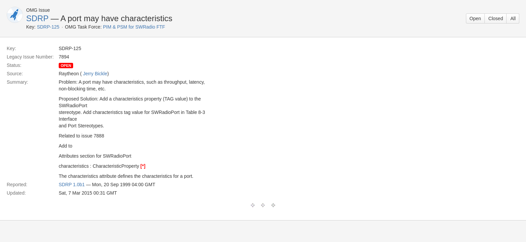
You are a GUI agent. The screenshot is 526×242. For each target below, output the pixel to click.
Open (475, 18)
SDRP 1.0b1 (72, 184)
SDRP (37, 18)
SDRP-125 (48, 27)
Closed (495, 18)
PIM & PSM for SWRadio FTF (134, 27)
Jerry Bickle (95, 73)
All (513, 18)
